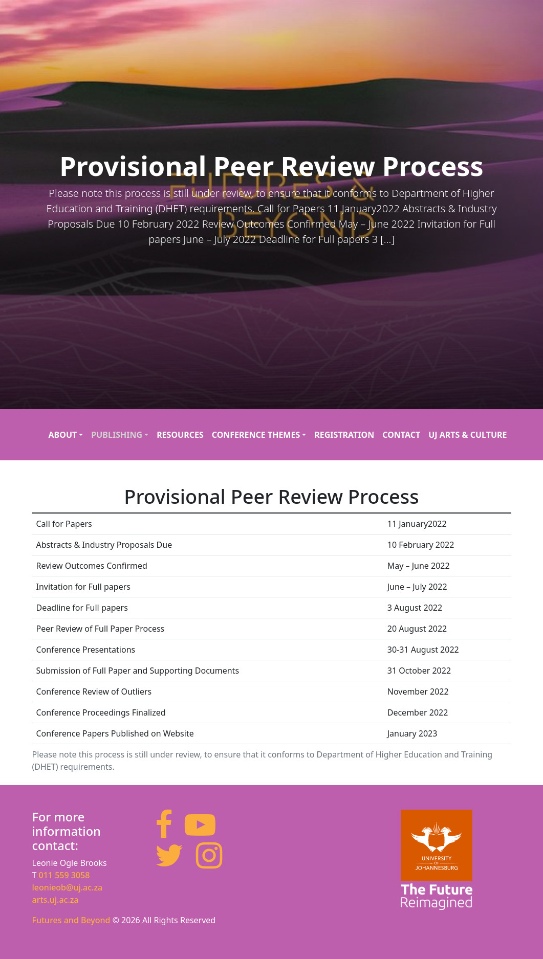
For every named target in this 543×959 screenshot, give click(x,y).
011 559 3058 (64, 875)
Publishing (116, 434)
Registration (344, 434)
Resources (180, 434)
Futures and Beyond (72, 920)
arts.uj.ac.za (55, 899)
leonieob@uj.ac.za (67, 887)
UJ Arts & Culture (467, 434)
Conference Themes (256, 434)
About (63, 434)
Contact (401, 434)
